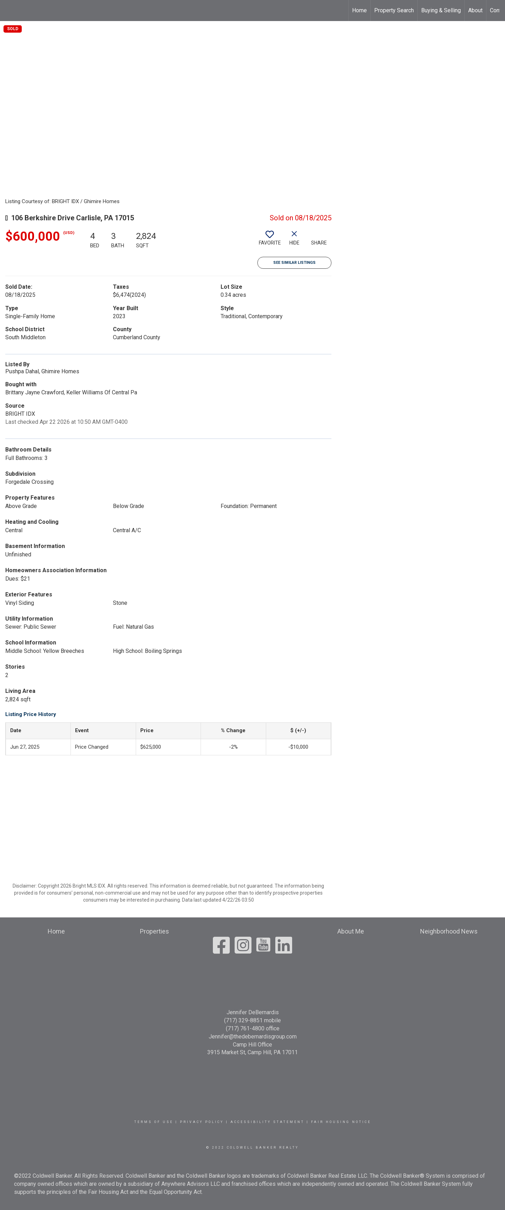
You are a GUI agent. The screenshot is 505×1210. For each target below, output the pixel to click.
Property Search (394, 10)
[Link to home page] (9, 10)
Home (359, 10)
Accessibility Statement (267, 1122)
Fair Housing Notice (341, 1122)
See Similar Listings (294, 262)
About (475, 10)
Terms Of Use (153, 1122)
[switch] (269, 240)
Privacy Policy (202, 1122)
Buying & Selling (441, 10)
